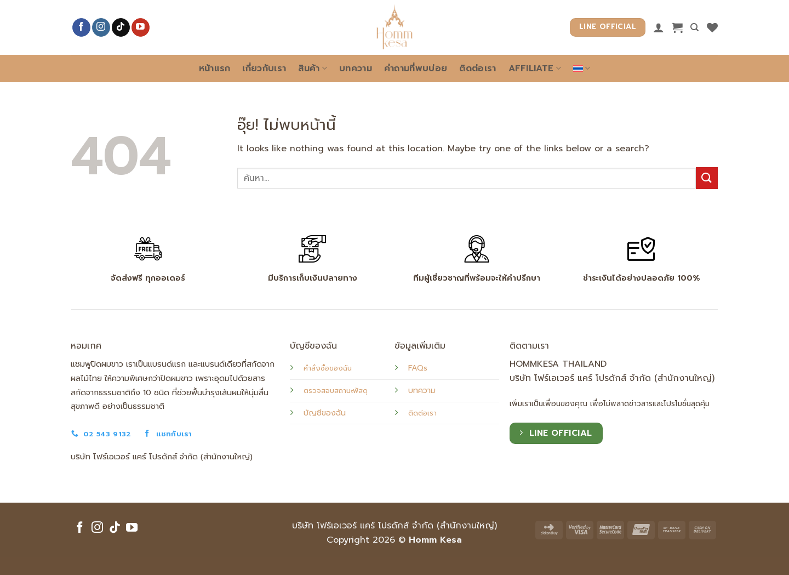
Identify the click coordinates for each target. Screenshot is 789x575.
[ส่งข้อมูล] (707, 178)
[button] (677, 27)
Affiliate (534, 68)
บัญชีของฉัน (325, 413)
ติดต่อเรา (477, 68)
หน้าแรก (215, 68)
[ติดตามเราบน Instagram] (101, 27)
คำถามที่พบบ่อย (415, 68)
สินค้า (312, 68)
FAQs (417, 368)
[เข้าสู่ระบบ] (658, 27)
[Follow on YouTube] (141, 27)
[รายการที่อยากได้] (712, 27)
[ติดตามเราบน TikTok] (121, 27)
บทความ (355, 68)
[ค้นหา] (694, 27)
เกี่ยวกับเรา (264, 68)
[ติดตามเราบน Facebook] (81, 27)
